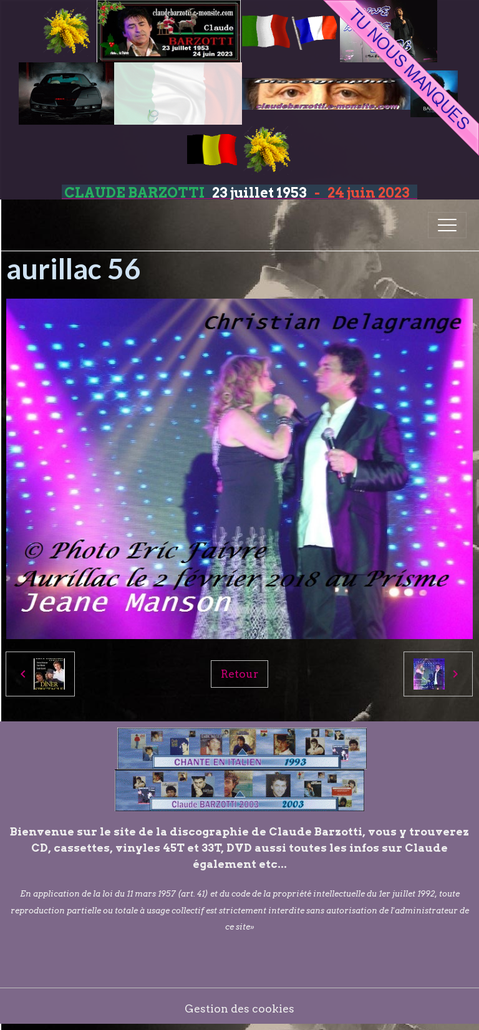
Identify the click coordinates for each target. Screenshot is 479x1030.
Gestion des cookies (239, 1008)
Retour (239, 673)
